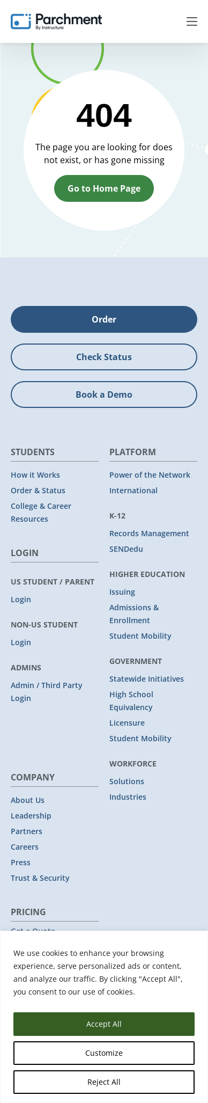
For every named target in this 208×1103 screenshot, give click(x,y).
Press (21, 862)
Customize (104, 1053)
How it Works (35, 475)
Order (104, 319)
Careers (25, 847)
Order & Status (38, 490)
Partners (26, 831)
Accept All (104, 1024)
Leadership (31, 815)
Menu (192, 21)
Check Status (104, 357)
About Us (27, 800)
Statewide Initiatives (146, 679)
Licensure (127, 723)
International (133, 490)
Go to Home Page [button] (104, 188)
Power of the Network (149, 475)
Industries (127, 797)
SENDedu (126, 549)
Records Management (149, 533)
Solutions (126, 781)
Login (21, 599)
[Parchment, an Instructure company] (56, 21)
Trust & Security (40, 878)
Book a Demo (104, 394)
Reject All (104, 1082)
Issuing (122, 592)
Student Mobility (140, 636)
